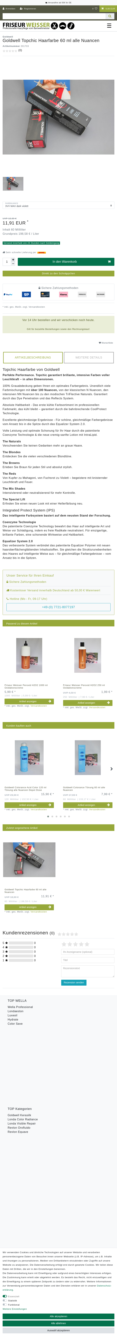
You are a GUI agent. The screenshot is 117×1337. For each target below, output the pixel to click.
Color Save (15, 1023)
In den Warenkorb (82, 262)
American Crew (18, 1070)
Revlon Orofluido (19, 1052)
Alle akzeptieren (58, 1316)
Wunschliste (106, 343)
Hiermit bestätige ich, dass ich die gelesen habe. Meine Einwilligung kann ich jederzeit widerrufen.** (59, 1159)
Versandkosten (36, 307)
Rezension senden (74, 982)
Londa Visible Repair (22, 1048)
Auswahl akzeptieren (58, 1330)
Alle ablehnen (58, 1323)
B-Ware (13, 1114)
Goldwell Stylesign (20, 1079)
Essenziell (14, 1296)
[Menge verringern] (13, 264)
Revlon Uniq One (19, 1110)
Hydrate (13, 1019)
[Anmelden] (9, 8)
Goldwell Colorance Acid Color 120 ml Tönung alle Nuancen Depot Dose (25, 788)
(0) (20, 50)
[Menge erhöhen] (13, 260)
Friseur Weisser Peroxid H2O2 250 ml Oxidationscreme (84, 686)
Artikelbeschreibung (33, 357)
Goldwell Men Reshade (23, 1083)
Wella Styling (16, 1105)
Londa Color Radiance (23, 1044)
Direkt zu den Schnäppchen (58, 273)
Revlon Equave (18, 1056)
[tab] (33, 357)
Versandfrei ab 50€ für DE (59, 3)
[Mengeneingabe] (7, 262)
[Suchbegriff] (54, 16)
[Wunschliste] (94, 8)
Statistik (12, 1300)
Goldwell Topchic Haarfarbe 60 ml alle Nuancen (25, 890)
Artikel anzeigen (35, 701)
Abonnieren (81, 1171)
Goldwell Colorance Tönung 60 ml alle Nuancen (84, 788)
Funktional (14, 1304)
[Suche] (109, 16)
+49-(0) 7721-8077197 (58, 607)
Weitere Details (89, 357)
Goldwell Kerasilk (19, 1040)
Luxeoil (12, 1015)
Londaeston (16, 1011)
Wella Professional (20, 1007)
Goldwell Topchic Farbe (23, 1087)
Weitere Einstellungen (15, 1309)
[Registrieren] (28, 8)
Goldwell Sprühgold (21, 1075)
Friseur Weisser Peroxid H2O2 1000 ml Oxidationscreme (26, 686)
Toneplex (14, 1101)
